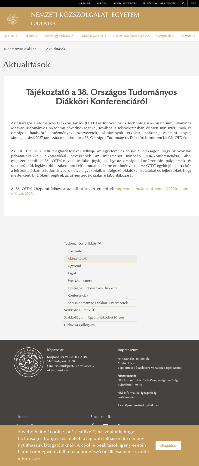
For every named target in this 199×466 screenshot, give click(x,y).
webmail (85, 4)
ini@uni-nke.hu (128, 397)
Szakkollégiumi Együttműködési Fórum (94, 317)
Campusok (165, 36)
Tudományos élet (93, 36)
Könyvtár (188, 36)
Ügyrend (74, 266)
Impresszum (128, 350)
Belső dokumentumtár (159, 4)
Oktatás (31, 36)
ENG (193, 4)
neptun (102, 4)
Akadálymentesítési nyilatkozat (138, 405)
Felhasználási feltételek (133, 359)
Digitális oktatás (125, 4)
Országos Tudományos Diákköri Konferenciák (92, 292)
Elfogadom (168, 446)
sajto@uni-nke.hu (130, 384)
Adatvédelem (126, 363)
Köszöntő (75, 251)
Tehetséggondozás (59, 36)
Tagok (72, 273)
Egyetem (10, 36)
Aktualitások (55, 49)
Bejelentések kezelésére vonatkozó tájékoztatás (150, 368)
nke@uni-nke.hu (58, 370)
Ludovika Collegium (79, 325)
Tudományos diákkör (21, 49)
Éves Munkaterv (80, 281)
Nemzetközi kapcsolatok (131, 36)
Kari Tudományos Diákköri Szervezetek (98, 303)
